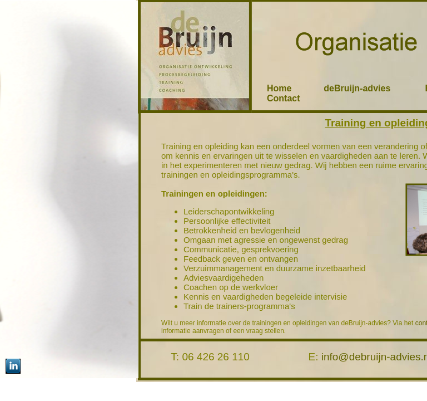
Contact (283, 98)
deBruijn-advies (369, 88)
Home (279, 88)
